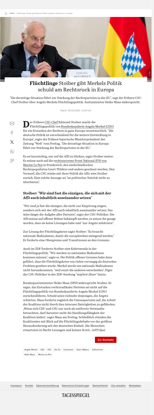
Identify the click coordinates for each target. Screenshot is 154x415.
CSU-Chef (51, 141)
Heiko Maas (29, 373)
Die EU (57, 368)
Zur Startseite (106, 358)
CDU (42, 368)
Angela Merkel (30, 368)
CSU (49, 368)
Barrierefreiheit (100, 404)
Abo (142, 7)
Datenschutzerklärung (47, 404)
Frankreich (68, 368)
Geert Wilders (82, 368)
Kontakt (29, 404)
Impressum (16, 404)
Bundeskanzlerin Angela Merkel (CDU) (87, 145)
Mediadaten (135, 404)
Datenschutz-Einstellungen (75, 404)
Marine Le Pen (44, 373)
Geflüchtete (97, 368)
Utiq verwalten (118, 404)
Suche (107, 7)
